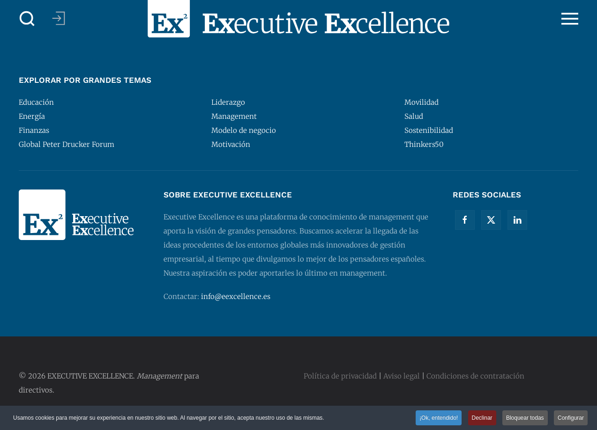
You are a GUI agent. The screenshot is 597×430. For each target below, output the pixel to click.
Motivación (230, 144)
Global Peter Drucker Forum (66, 144)
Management (234, 116)
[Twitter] (491, 220)
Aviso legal (401, 376)
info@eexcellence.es (235, 296)
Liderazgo (228, 102)
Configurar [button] (571, 418)
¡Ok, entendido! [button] (438, 418)
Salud (413, 116)
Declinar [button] (482, 418)
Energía (32, 116)
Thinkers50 (424, 144)
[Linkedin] (517, 220)
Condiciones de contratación (475, 376)
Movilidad (421, 102)
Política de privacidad (340, 376)
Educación (36, 102)
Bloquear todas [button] (525, 418)
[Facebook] (465, 220)
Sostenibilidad (428, 130)
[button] (27, 18)
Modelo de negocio (243, 130)
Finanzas (34, 130)
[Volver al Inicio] (298, 18)
